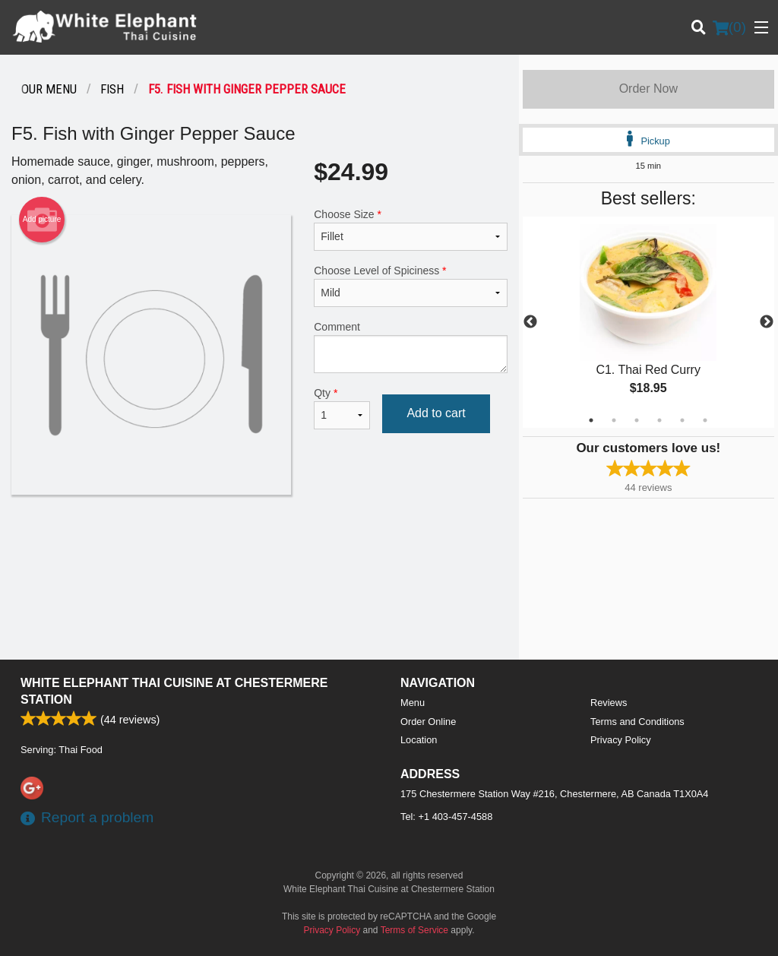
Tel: (446, 816)
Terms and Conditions (637, 721)
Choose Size (410, 229)
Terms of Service (414, 930)
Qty (342, 408)
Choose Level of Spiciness (410, 285)
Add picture (42, 219)
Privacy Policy (620, 739)
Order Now (648, 88)
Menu (412, 702)
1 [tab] (591, 420)
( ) (729, 27)
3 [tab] (636, 420)
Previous (530, 322)
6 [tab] (705, 420)
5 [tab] (682, 420)
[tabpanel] (648, 322)
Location (418, 739)
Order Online (428, 721)
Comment (410, 347)
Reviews (608, 702)
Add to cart (435, 413)
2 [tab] (613, 420)
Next (766, 322)
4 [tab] (659, 420)
